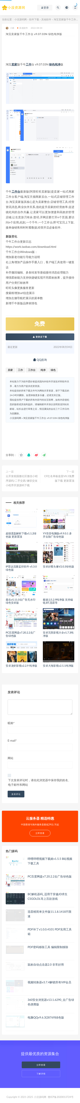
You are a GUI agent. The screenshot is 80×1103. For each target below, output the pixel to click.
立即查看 (41, 1065)
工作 (28, 64)
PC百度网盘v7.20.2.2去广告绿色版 (20, 634)
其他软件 (46, 19)
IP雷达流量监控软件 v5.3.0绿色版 (21, 568)
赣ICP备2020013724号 (61, 1096)
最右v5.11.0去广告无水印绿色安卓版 (20, 601)
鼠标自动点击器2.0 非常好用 (46, 964)
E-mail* (12, 740)
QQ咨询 (40, 359)
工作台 (16, 191)
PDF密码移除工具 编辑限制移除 (48, 947)
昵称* (11, 723)
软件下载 (34, 19)
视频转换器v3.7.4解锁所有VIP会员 (49, 982)
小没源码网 (20, 19)
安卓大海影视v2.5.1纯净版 (58, 665)
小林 (10, 28)
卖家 (14, 64)
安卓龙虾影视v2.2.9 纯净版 (21, 665)
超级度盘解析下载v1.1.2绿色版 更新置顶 (21, 535)
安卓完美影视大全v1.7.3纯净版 (58, 634)
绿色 (52, 64)
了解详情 (41, 1073)
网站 (10, 758)
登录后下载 (40, 337)
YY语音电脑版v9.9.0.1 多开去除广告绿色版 (57, 535)
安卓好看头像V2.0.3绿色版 (58, 566)
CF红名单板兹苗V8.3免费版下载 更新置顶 (59, 478)
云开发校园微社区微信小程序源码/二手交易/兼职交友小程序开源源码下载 (22, 480)
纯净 (57, 64)
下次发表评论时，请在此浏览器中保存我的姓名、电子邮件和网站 (39, 782)
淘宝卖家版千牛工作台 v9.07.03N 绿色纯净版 (46, 418)
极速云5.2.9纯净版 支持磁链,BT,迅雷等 (58, 601)
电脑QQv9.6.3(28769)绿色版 (46, 1017)
